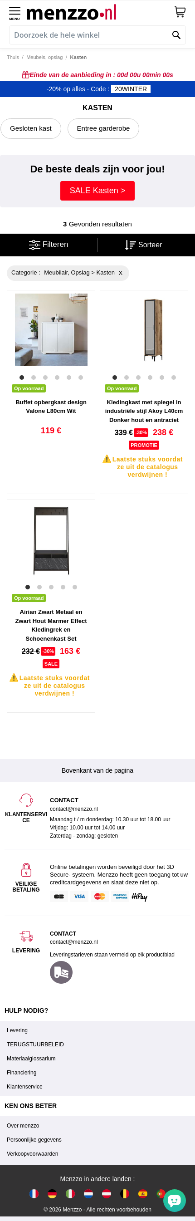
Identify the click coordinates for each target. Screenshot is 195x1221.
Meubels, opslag (44, 57)
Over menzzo (23, 1126)
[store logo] (100, 11)
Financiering (21, 1072)
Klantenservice (25, 1087)
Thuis (13, 57)
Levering (17, 1030)
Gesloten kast (31, 128)
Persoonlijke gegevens (34, 1140)
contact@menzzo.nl (74, 942)
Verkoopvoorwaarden (32, 1154)
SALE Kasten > (98, 190)
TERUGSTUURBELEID (35, 1044)
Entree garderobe (103, 128)
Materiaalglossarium (31, 1058)
